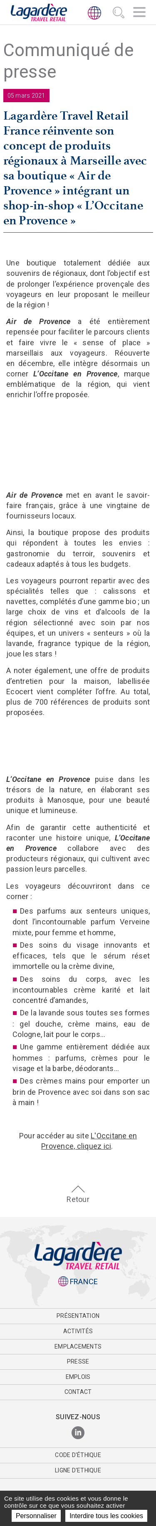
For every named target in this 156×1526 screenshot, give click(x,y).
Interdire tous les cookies (106, 1515)
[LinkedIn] (78, 1433)
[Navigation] (139, 13)
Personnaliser (36, 1515)
